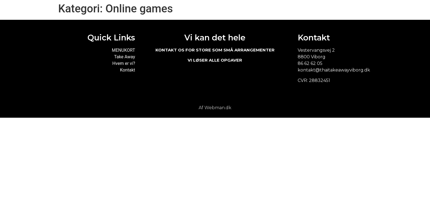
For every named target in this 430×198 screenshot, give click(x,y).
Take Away (124, 56)
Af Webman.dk (215, 107)
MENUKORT (123, 50)
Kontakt (127, 70)
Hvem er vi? (123, 63)
